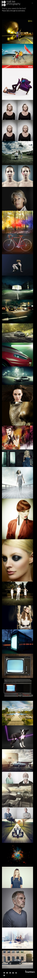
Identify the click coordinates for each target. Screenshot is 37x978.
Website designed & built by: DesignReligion (30, 971)
